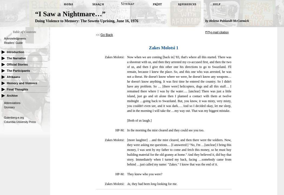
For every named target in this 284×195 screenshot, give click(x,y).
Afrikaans (13, 77)
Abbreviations (12, 103)
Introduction (15, 52)
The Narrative (16, 58)
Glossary (9, 107)
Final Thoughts (17, 89)
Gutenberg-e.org (14, 117)
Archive (12, 95)
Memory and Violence (22, 83)
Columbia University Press (20, 122)
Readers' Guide (13, 42)
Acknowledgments (15, 38)
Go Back (106, 35)
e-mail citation (219, 32)
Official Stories (17, 64)
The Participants (18, 70)
